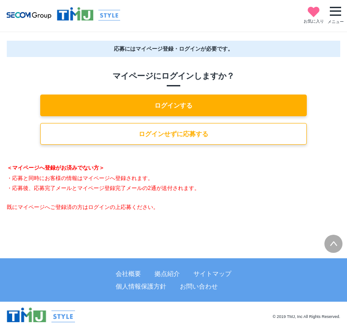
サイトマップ (212, 273)
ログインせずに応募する (173, 134)
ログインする (173, 105)
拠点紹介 (167, 273)
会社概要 (128, 273)
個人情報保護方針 (141, 286)
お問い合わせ (199, 286)
